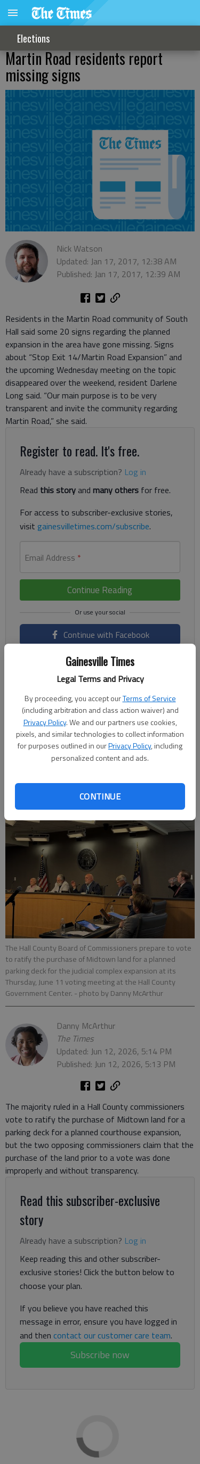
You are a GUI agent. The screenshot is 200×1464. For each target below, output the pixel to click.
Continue (100, 796)
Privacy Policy (44, 722)
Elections (33, 38)
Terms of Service (149, 698)
